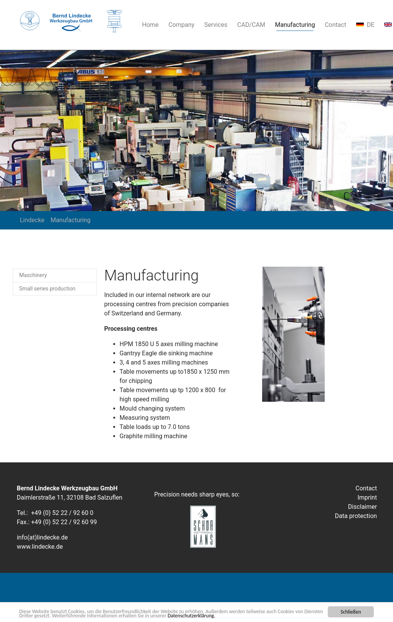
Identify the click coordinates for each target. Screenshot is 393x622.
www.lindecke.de (40, 546)
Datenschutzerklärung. (191, 616)
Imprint (367, 497)
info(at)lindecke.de (42, 537)
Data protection (356, 516)
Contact (366, 488)
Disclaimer (362, 506)
